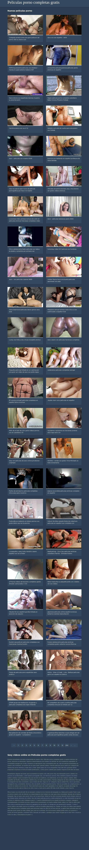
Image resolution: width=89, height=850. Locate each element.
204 (66, 745)
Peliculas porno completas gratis (34, 2)
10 (54, 745)
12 (62, 745)
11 (58, 745)
